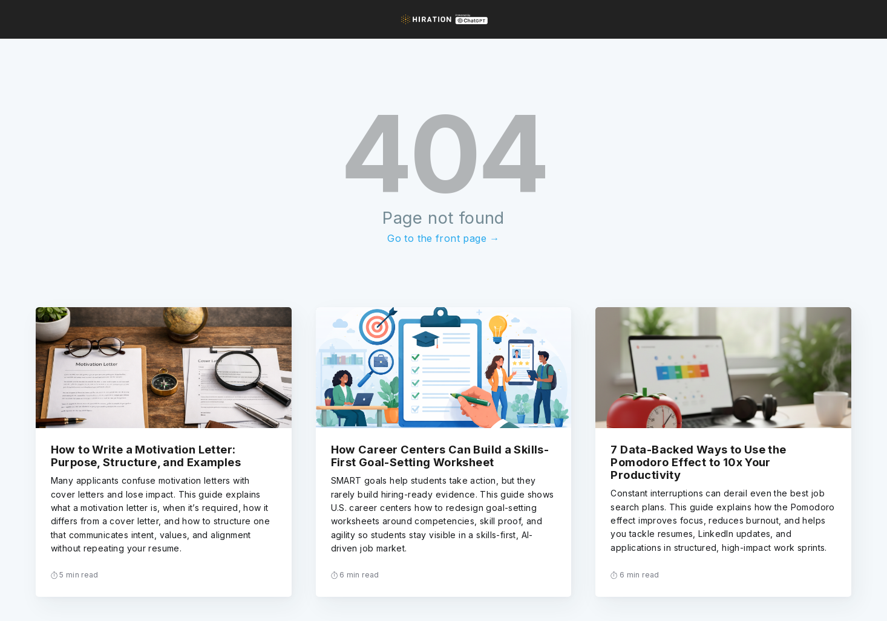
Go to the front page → (443, 238)
